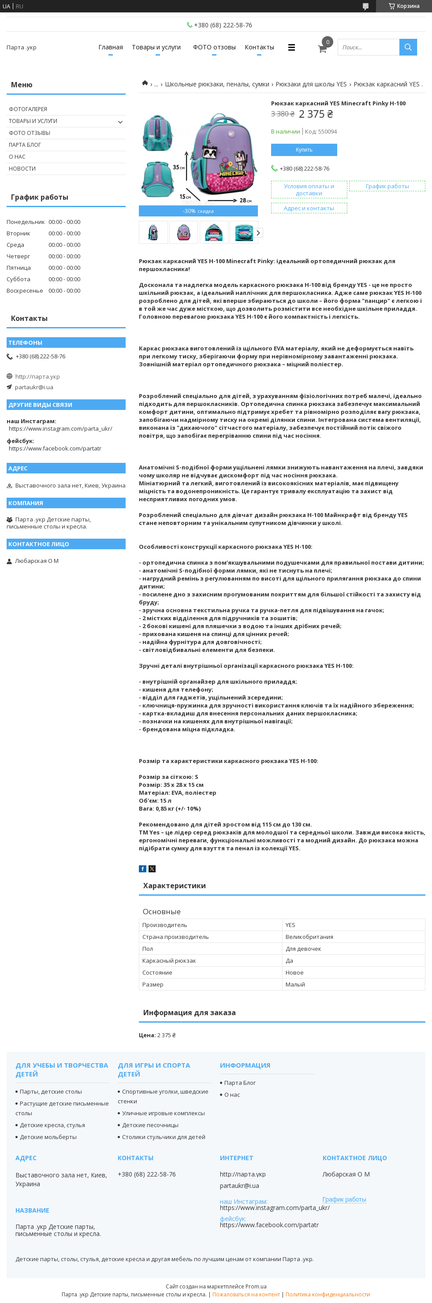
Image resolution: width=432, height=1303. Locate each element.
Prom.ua (256, 1286)
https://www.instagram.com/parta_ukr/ (60, 428)
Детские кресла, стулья (52, 1125)
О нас (17, 156)
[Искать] (408, 47)
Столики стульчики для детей (163, 1137)
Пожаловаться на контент (246, 1294)
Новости (22, 168)
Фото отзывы (29, 133)
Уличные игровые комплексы (163, 1113)
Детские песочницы (150, 1125)
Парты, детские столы (51, 1091)
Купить (304, 150)
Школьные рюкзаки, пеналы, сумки (217, 84)
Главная (110, 47)
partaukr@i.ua (34, 387)
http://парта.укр (37, 376)
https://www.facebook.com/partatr (55, 448)
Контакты (259, 47)
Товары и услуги (156, 47)
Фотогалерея (28, 109)
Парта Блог (25, 145)
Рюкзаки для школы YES (311, 84)
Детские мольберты (48, 1137)
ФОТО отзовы (214, 47)
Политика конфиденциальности (328, 1294)
